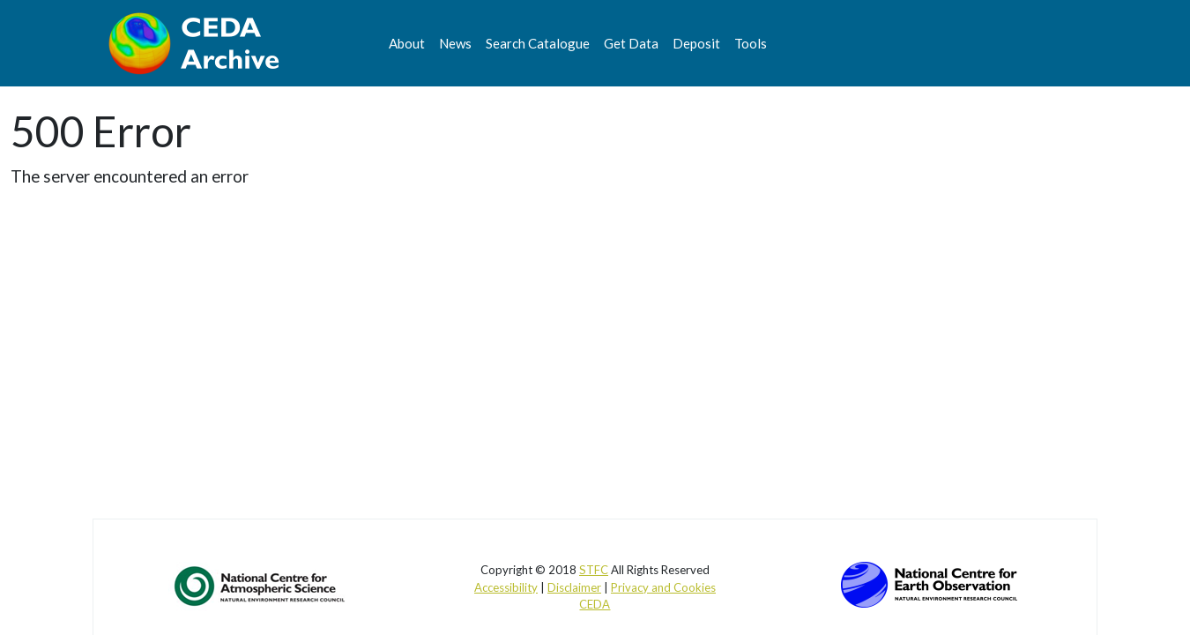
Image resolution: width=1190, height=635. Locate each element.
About (407, 43)
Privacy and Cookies (663, 587)
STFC (593, 570)
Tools (750, 43)
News (455, 43)
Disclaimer (574, 587)
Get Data (631, 43)
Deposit (696, 43)
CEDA (594, 604)
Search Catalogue (538, 43)
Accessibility (506, 587)
